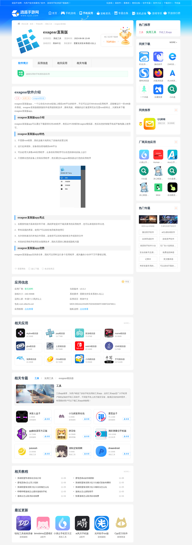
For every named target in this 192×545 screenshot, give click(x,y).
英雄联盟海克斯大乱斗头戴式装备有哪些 (93, 482)
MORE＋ (127, 323)
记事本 (148, 259)
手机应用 (39, 24)
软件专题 (147, 3)
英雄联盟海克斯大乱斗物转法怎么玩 (91, 487)
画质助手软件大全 (148, 245)
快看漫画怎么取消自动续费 (87, 496)
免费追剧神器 (168, 252)
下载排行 (168, 3)
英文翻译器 (168, 259)
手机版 (177, 3)
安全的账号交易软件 (148, 252)
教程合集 (136, 3)
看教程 (126, 3)
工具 (17, 98)
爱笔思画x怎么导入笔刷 (27, 482)
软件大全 (157, 3)
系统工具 (48, 24)
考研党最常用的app (148, 266)
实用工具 (26, 98)
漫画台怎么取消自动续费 (28, 496)
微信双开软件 (148, 232)
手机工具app (165, 32)
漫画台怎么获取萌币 (84, 491)
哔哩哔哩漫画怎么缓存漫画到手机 (32, 491)
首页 (31, 24)
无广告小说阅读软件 (169, 245)
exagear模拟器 (38, 98)
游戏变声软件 (168, 239)
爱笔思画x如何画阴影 (84, 478)
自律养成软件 (148, 239)
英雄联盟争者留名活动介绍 (29, 478)
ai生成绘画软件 (168, 232)
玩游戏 (109, 3)
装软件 (118, 3)
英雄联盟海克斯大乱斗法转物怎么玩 (33, 487)
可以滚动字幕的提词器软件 (169, 266)
